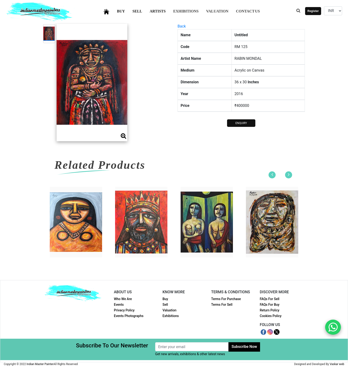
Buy (124, 10)
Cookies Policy (271, 316)
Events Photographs (128, 316)
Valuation (217, 11)
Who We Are (123, 299)
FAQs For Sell (269, 299)
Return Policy (269, 310)
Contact (248, 11)
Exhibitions (186, 11)
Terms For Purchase (226, 299)
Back (182, 26)
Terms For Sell (221, 304)
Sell (140, 10)
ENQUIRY (241, 123)
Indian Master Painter (40, 364)
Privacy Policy (124, 310)
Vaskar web (337, 364)
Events (119, 304)
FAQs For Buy (269, 304)
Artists (160, 10)
